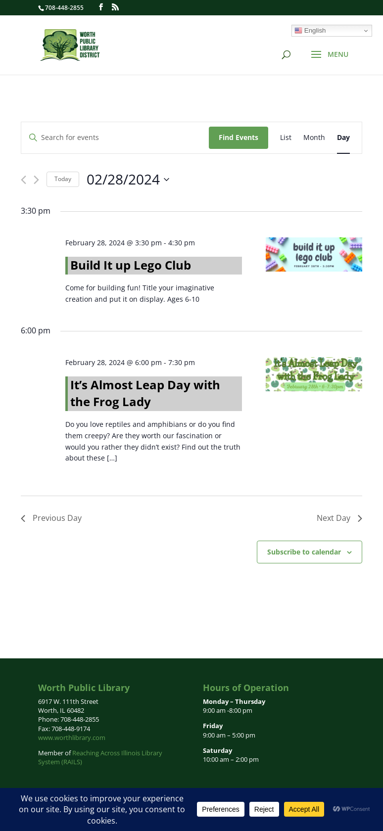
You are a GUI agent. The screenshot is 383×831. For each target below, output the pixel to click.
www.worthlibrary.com (71, 737)
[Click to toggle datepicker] (128, 179)
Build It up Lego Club (130, 265)
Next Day (339, 517)
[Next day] (36, 180)
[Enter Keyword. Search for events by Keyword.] (115, 137)
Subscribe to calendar (304, 551)
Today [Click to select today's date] (62, 179)
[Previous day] (23, 180)
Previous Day (51, 517)
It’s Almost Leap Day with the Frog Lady (145, 393)
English (310, 31)
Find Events (238, 137)
